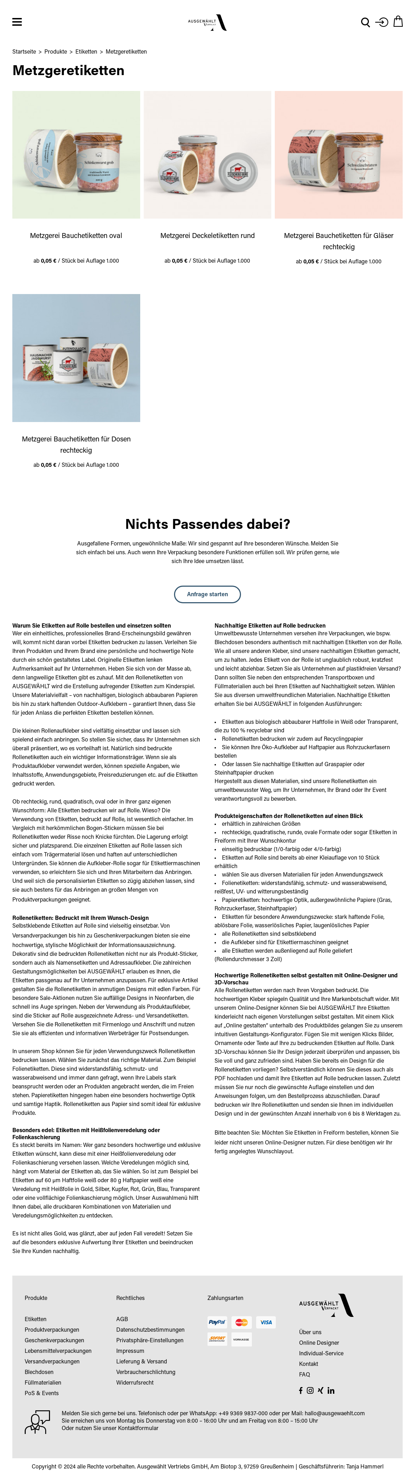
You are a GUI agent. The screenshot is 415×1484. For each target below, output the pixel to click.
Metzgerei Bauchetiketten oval (76, 237)
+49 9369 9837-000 (243, 1415)
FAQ (304, 1376)
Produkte (55, 53)
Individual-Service (321, 1355)
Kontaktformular (138, 1430)
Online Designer (319, 1345)
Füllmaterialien (43, 1384)
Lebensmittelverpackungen (58, 1353)
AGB (122, 1321)
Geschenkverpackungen (123, 937)
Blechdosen (39, 1374)
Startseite (24, 53)
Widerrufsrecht (135, 1384)
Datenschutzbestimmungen (150, 1332)
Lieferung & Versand (141, 1363)
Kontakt (308, 1366)
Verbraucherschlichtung (145, 1374)
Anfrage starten (207, 596)
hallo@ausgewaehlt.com (335, 1415)
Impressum (130, 1353)
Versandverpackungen (39, 937)
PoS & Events (42, 1395)
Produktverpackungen (39, 901)
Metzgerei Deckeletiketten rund (207, 237)
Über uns (310, 1334)
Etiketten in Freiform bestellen (331, 1134)
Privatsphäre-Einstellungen (150, 1342)
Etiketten (86, 53)
